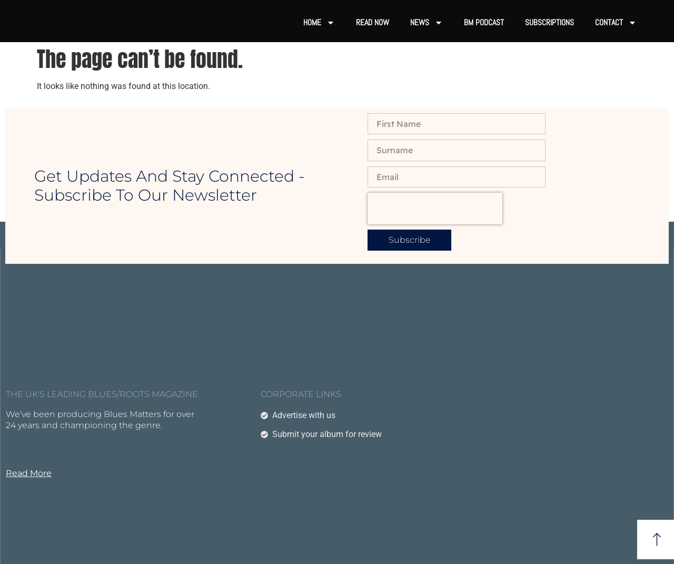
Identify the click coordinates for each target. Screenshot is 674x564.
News (426, 22)
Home (319, 22)
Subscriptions (549, 22)
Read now (372, 22)
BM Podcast (484, 22)
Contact (616, 22)
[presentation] (435, 208)
